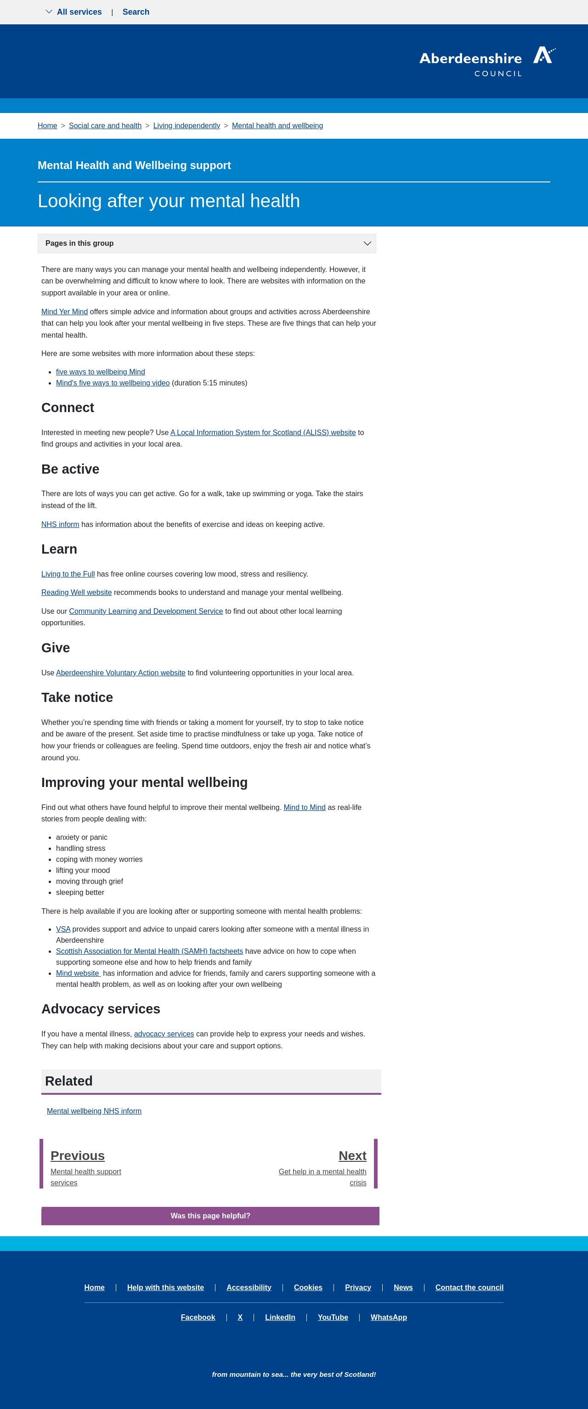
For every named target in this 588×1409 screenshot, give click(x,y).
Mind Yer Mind (64, 312)
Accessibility (248, 1287)
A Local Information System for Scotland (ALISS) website (263, 432)
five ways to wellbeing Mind (100, 372)
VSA (63, 929)
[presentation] (41, 1163)
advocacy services (164, 1034)
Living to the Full (68, 574)
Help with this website (165, 1287)
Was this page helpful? (211, 1216)
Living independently (186, 126)
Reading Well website (76, 592)
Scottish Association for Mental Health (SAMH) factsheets (149, 951)
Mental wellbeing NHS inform (94, 1111)
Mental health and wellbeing (277, 126)
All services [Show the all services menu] (73, 12)
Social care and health (105, 126)
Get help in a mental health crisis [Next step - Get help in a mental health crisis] (319, 1166)
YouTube (333, 1317)
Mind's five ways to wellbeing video (113, 383)
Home (47, 126)
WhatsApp (389, 1317)
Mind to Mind (304, 807)
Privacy (358, 1287)
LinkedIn (280, 1317)
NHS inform (60, 524)
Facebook (198, 1317)
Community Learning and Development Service (146, 611)
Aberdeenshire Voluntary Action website (121, 673)
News (403, 1287)
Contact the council (469, 1287)
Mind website (78, 973)
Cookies (308, 1287)
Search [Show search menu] (136, 12)
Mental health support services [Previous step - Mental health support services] (99, 1166)
